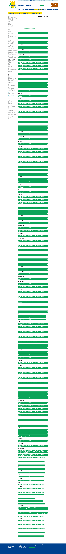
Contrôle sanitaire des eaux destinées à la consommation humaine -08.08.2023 (31, 167)
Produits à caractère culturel (12, 79)
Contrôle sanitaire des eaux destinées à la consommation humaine (31, 457)
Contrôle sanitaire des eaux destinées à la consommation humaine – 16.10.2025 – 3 (31, 69)
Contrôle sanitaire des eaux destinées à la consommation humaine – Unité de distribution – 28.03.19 (31, 436)
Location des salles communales (11, 76)
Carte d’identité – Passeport (12, 18)
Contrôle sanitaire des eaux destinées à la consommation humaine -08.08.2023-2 (31, 170)
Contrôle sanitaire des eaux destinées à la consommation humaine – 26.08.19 (31, 415)
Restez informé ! (54, 9)
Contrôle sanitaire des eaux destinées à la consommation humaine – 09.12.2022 (31, 218)
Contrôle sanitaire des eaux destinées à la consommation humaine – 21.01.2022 (31, 264)
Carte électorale (10, 110)
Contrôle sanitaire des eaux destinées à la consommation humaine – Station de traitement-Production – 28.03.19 (31, 433)
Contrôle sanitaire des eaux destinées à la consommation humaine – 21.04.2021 (31, 302)
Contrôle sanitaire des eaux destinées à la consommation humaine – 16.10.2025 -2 (31, 66)
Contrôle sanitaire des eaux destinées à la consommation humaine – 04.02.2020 (31, 373)
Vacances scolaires (11, 62)
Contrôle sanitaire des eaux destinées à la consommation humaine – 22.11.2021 (31, 274)
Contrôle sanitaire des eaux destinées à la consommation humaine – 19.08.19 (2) (31, 406)
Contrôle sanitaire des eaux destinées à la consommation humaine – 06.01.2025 (31, 112)
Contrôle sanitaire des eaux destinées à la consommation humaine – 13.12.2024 (31, 117)
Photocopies (10, 77)
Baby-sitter (10, 64)
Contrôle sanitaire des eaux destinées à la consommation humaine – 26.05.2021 (31, 297)
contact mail (52, 0)
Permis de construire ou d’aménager (11, 34)
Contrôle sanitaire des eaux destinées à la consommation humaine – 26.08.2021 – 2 (31, 287)
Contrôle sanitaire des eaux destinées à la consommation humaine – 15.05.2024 (31, 157)
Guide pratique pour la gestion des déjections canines (12, 97)
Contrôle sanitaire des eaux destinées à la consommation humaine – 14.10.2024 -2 (31, 127)
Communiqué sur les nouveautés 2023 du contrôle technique (12, 49)
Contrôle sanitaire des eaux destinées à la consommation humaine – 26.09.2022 (31, 236)
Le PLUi (9, 30)
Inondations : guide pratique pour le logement (12, 53)
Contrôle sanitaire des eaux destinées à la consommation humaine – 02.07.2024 (31, 144)
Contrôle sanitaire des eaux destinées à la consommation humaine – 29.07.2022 (31, 241)
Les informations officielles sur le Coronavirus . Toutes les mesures (12, 70)
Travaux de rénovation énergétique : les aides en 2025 (12, 55)
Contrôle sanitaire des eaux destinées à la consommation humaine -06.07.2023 (31, 174)
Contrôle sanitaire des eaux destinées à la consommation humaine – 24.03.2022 (31, 260)
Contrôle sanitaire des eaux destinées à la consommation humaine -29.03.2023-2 (31, 200)
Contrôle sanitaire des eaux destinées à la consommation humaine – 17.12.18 (31, 446)
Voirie (9, 32)
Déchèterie (9, 94)
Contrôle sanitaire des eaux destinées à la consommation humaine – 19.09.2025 (31, 74)
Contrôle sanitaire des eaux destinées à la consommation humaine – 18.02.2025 (31, 104)
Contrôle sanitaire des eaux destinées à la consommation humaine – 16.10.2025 (31, 63)
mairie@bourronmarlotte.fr (22, 547)
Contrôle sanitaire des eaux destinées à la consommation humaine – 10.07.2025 (31, 83)
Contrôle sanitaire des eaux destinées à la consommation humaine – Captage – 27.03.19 (31, 430)
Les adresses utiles (11, 43)
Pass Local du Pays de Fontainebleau (11, 103)
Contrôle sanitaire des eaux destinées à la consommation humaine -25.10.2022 (31, 228)
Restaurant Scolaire (11, 63)
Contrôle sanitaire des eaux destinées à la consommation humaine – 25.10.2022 (31, 231)
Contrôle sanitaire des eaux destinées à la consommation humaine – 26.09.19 (31, 395)
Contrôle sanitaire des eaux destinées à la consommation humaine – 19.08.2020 (31, 345)
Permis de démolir (11, 37)
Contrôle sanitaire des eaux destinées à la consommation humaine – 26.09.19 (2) (31, 393)
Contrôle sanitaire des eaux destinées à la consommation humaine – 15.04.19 (31, 426)
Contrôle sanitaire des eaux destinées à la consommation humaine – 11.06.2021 (31, 292)
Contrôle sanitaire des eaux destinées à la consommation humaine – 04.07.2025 (31, 86)
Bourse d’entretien (11, 41)
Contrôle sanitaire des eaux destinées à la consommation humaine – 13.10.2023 (31, 162)
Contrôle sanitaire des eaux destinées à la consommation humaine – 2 (31, 317)
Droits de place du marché (12, 78)
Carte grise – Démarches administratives (12, 26)
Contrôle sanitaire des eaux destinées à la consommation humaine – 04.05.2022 (31, 255)
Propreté (9, 96)
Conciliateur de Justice (11, 88)
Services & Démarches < (14, 13)
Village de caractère (21, 9)
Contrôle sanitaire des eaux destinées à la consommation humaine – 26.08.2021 (31, 284)
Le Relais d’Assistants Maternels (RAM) (11, 65)
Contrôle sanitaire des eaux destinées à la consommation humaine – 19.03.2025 (31, 96)
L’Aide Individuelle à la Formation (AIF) (11, 56)
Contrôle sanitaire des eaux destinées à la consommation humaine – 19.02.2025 (31, 101)
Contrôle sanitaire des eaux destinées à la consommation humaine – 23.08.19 (31, 409)
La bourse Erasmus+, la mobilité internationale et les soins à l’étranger (12, 47)
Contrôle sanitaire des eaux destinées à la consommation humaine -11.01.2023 (31, 211)
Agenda (42, 5)
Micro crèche (10, 66)
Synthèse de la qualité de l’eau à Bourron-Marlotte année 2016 (30, 536)
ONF (9, 98)
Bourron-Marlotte (25, 5)
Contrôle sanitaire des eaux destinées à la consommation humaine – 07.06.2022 (31, 246)
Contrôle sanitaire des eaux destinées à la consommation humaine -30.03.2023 (31, 197)
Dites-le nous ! (31, 547)
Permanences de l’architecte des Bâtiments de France (12, 36)
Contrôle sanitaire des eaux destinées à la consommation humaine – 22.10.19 (31, 388)
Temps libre (46, 9)
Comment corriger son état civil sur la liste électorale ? (12, 109)
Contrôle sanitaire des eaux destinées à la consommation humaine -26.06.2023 (31, 182)
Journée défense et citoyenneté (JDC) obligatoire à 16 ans (12, 21)
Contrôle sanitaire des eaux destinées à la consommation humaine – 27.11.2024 (31, 122)
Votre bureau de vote (11, 112)
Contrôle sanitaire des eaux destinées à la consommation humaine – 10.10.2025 (31, 60)
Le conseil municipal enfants (12, 67)
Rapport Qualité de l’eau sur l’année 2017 (26, 498)
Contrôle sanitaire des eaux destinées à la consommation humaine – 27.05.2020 (31, 363)
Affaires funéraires (11, 19)
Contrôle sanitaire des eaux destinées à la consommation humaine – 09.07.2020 (31, 358)
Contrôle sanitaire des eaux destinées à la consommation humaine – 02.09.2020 (31, 337)
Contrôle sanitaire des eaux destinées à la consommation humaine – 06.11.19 (31, 383)
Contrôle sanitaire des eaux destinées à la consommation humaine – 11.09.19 (31, 398)
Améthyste (9, 100)
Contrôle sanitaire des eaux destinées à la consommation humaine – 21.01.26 (31, 42)
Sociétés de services (11, 84)
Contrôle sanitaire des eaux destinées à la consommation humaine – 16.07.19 (31, 420)
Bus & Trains (10, 101)
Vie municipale (30, 9)
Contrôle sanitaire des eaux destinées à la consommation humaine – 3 (31, 319)
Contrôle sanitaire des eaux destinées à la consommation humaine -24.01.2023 (31, 208)
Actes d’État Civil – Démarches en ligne (11, 24)
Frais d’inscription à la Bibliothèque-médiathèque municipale (12, 81)
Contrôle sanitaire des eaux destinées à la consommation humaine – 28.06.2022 (31, 250)
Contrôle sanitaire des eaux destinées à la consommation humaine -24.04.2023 (31, 192)
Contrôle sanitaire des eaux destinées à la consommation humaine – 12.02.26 (31, 38)
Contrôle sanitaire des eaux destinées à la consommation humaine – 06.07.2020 (31, 355)
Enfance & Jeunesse (11, 60)
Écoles (9, 61)
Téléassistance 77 (10, 40)
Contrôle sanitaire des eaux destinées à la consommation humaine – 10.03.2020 (31, 368)
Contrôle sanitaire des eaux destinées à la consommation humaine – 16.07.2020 (31, 352)
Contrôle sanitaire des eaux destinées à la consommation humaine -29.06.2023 (31, 179)
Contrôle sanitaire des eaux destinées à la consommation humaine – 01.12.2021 (31, 269)
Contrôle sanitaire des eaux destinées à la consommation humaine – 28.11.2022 (31, 223)
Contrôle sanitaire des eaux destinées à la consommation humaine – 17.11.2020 (31, 327)
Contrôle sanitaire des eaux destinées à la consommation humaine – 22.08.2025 (31, 79)
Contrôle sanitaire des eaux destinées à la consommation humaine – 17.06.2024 (31, 149)
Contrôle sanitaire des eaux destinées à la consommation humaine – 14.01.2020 (31, 378)
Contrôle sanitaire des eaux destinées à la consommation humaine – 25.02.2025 (31, 107)
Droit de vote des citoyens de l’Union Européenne (12, 115)
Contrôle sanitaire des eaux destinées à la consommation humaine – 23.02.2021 (31, 312)
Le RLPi (9, 31)
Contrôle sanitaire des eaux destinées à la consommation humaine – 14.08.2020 (31, 342)
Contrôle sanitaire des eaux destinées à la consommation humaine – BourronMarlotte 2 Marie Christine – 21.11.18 (31, 455)
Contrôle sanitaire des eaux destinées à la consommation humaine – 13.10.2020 (31, 332)
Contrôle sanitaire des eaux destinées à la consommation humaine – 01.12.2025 (31, 47)
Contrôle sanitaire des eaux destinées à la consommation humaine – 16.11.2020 (31, 324)
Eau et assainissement (11, 95)
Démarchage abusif (11, 89)
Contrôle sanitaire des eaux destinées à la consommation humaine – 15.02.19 (31, 441)
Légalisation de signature (12, 17)
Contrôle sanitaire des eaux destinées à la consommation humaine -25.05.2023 (31, 187)
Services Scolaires (10, 82)
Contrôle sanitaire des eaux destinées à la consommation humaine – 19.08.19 (31, 403)
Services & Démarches (38, 9)
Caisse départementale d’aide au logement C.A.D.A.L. (12, 42)
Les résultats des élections (12, 118)
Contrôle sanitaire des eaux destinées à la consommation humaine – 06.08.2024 (31, 139)
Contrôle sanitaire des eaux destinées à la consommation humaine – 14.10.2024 (31, 129)
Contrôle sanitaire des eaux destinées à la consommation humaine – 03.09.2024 (31, 134)
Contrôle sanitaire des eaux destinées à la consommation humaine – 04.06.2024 (31, 152)
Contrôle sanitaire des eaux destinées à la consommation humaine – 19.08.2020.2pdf (31, 347)
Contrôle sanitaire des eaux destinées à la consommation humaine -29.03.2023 (31, 203)
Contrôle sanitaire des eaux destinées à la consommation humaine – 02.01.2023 (31, 213)
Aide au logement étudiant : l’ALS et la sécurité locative (12, 57)
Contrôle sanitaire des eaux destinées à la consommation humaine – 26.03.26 (31, 33)
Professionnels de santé (11, 71)
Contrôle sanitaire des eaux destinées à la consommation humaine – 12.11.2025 (31, 52)
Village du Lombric (11, 93)
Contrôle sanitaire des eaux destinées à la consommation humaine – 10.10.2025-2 (31, 57)
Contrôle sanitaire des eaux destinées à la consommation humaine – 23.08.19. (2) (31, 412)
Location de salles (11, 73)
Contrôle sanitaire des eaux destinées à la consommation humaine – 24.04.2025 (31, 91)
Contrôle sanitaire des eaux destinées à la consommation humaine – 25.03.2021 (31, 307)
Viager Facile (10, 35)
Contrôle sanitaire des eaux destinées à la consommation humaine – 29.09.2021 (31, 279)
